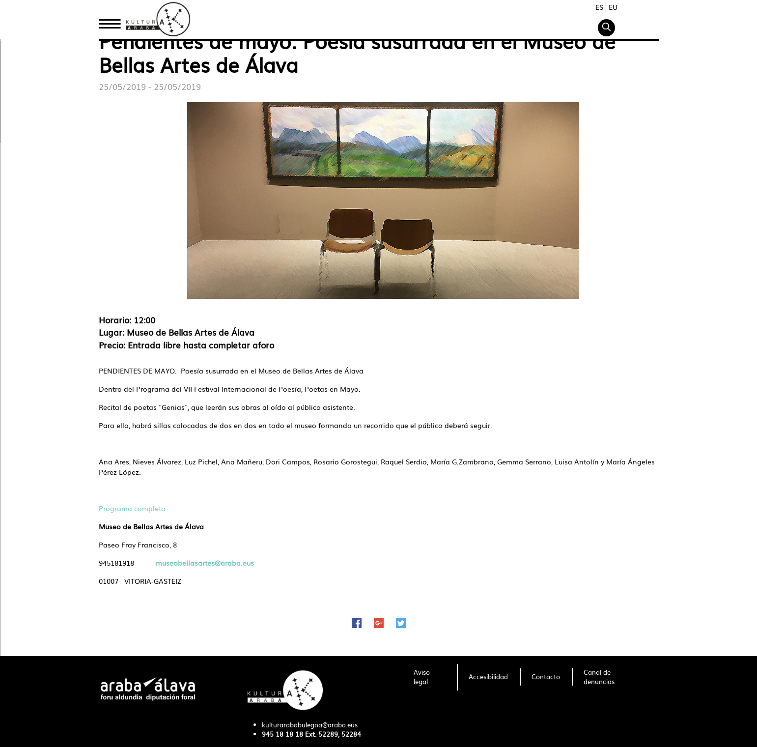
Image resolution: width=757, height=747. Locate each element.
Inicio (109, 21)
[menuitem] (429, 677)
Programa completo (132, 508)
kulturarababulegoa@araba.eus (310, 724)
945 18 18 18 (282, 734)
